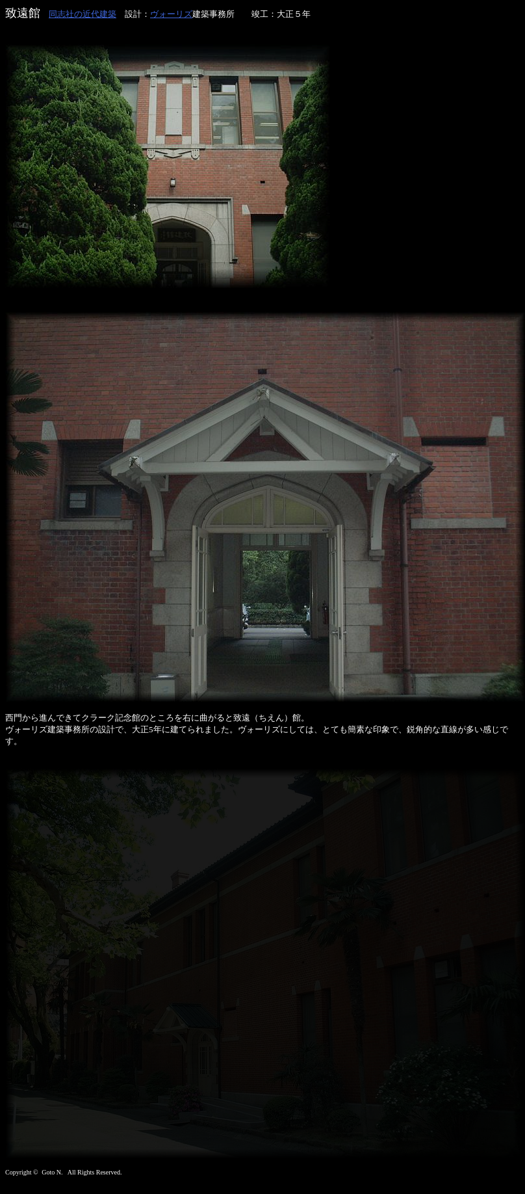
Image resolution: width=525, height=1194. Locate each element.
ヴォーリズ (171, 14)
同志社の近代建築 (82, 14)
